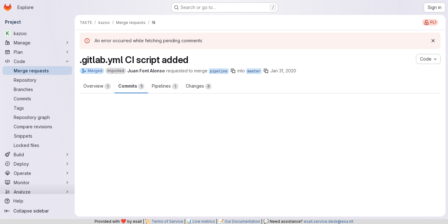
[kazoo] (37, 33)
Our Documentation (242, 221)
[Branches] (37, 89)
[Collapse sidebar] (37, 211)
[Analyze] (37, 191)
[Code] (37, 61)
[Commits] (37, 98)
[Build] (37, 154)
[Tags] (37, 107)
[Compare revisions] (37, 126)
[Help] (37, 201)
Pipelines (165, 86)
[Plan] (37, 52)
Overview (97, 86)
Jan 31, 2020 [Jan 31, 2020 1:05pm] (283, 70)
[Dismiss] (433, 40)
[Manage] (37, 42)
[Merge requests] (37, 70)
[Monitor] (37, 182)
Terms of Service (167, 221)
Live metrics (204, 221)
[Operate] (37, 173)
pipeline (218, 71)
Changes (199, 86)
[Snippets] (37, 135)
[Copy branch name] (233, 71)
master (253, 71)
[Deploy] (37, 163)
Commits (131, 86)
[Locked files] (37, 145)
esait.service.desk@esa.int (328, 221)
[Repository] (37, 79)
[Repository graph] (37, 117)
